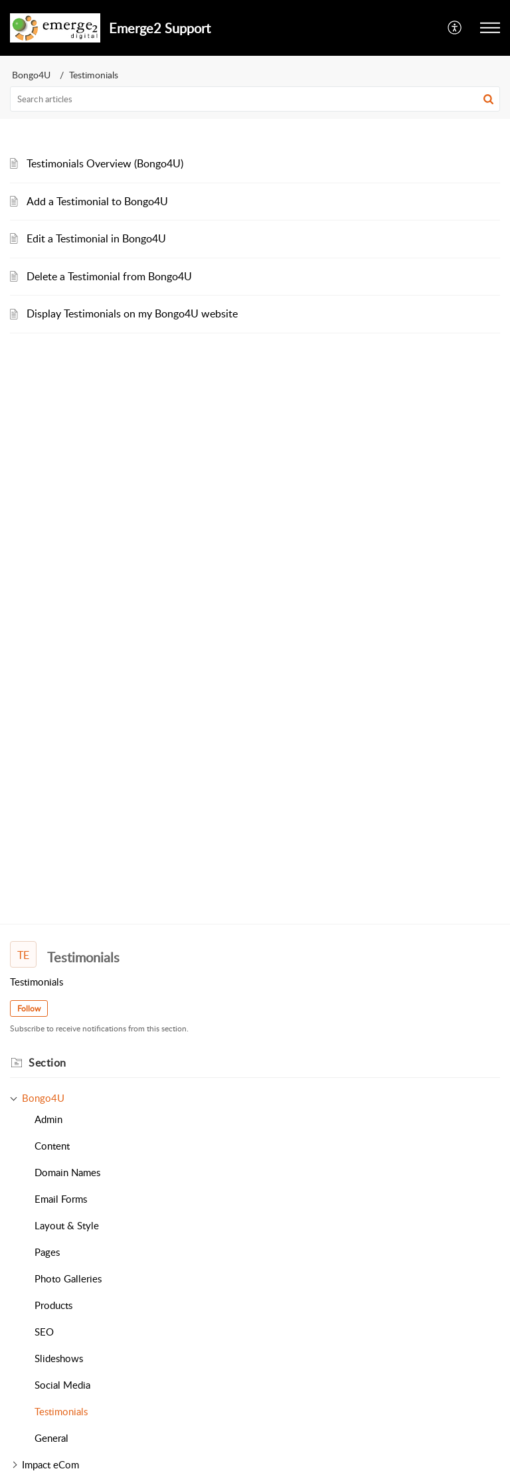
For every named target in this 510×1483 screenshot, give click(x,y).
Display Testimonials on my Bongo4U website (132, 313)
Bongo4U (31, 74)
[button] (455, 28)
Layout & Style (67, 1225)
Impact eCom (50, 1464)
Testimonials (61, 1411)
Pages (47, 1252)
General (51, 1437)
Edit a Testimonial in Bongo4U (96, 238)
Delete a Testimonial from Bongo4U (109, 276)
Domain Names (67, 1172)
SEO (44, 1331)
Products (53, 1305)
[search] (255, 99)
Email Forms (61, 1198)
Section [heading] (47, 1062)
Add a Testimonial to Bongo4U (97, 201)
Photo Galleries (68, 1278)
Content (52, 1145)
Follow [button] (29, 1008)
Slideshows (59, 1358)
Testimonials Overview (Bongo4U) (105, 163)
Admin (48, 1119)
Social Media (62, 1384)
